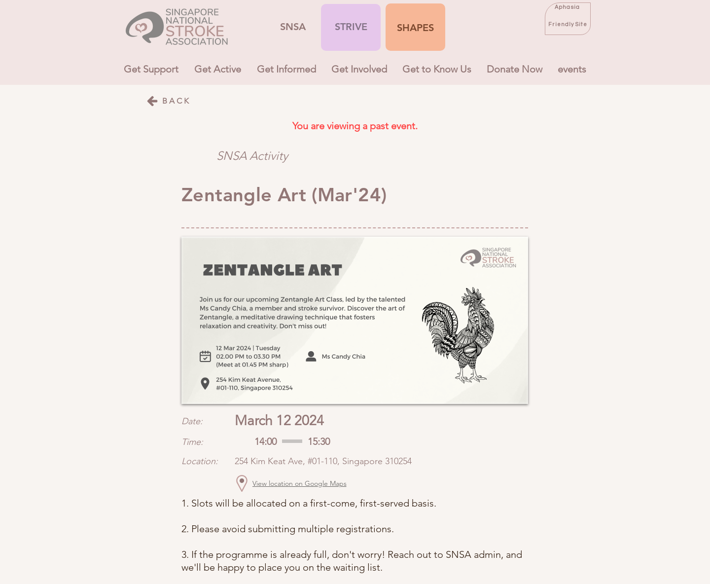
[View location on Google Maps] (299, 483)
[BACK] (168, 101)
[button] (415, 28)
